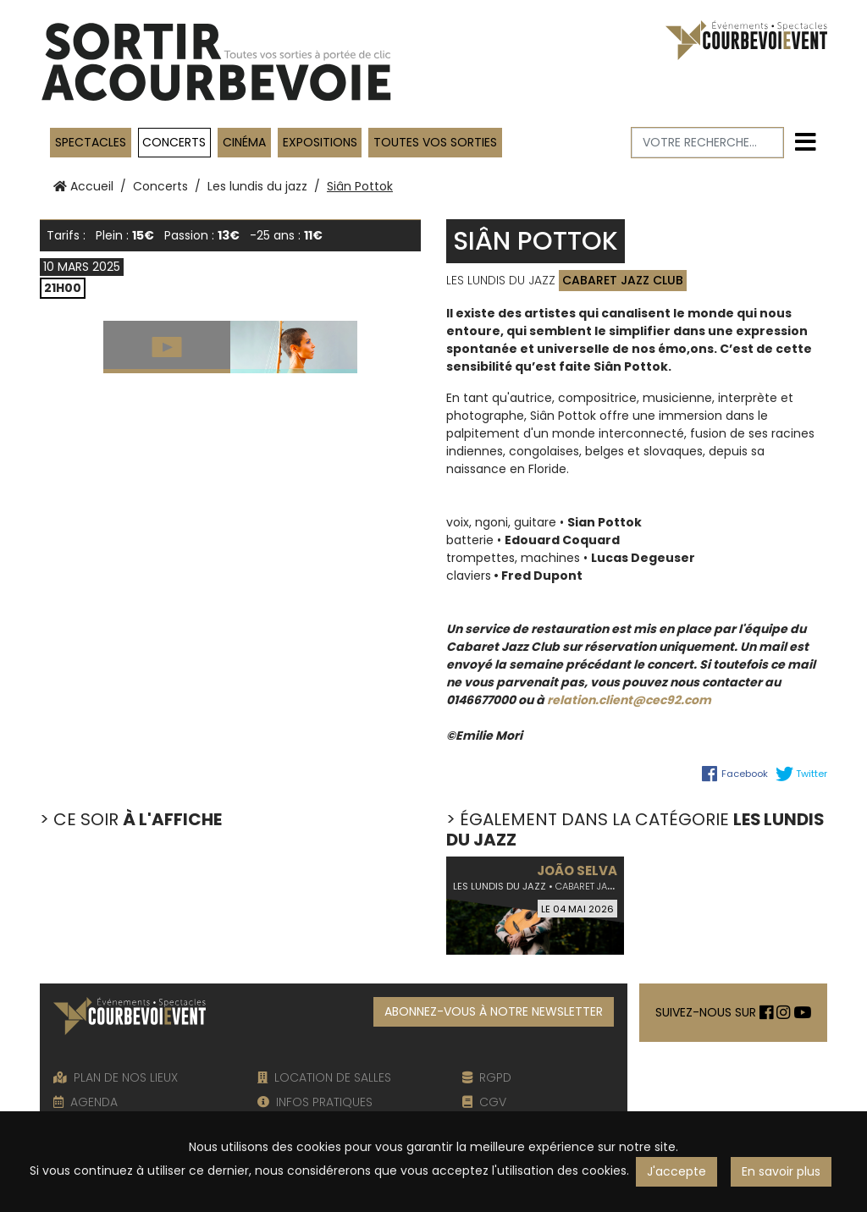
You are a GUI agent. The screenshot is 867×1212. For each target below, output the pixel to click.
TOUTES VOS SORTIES (435, 142)
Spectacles (90, 142)
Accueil (83, 186)
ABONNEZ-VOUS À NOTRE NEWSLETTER (493, 1011)
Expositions (320, 142)
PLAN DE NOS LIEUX (115, 1077)
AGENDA (85, 1102)
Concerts (174, 142)
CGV (484, 1102)
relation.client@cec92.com (629, 699)
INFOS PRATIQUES (315, 1102)
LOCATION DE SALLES (324, 1077)
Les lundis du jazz (257, 186)
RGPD (486, 1077)
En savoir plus (781, 1171)
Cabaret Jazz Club (622, 280)
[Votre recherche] (708, 142)
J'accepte (676, 1171)
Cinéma (244, 142)
